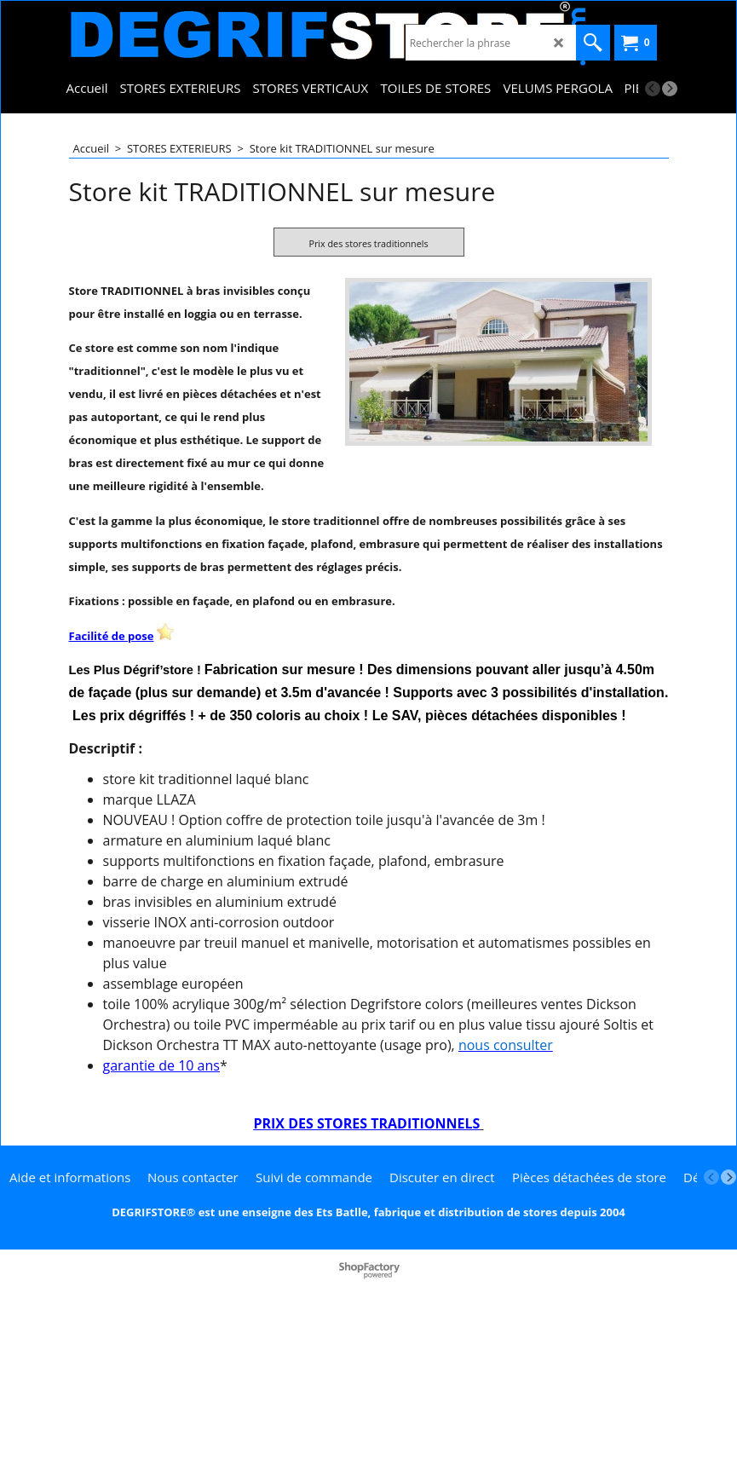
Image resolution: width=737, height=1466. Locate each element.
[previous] (652, 88)
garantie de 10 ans (161, 1209)
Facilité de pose (111, 780)
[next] (669, 88)
